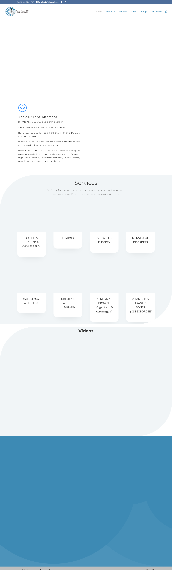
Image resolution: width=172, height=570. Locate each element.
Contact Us (156, 12)
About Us (110, 12)
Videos (134, 12)
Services (123, 12)
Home (99, 12)
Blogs (144, 12)
